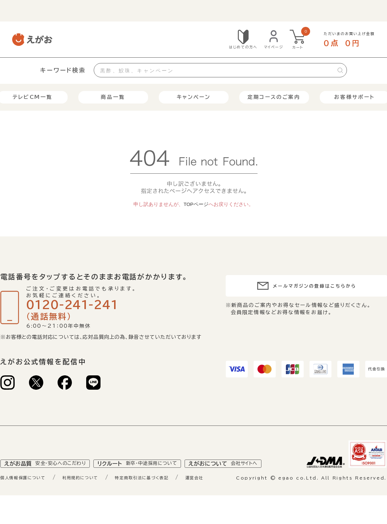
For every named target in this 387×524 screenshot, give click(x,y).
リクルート (150, 479)
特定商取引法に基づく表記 (171, 494)
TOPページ (196, 204)
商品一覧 (113, 97)
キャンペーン (194, 97)
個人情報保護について (29, 494)
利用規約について (97, 494)
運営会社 (232, 494)
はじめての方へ (243, 47)
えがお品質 (49, 479)
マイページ (274, 47)
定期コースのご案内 (274, 97)
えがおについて (245, 479)
